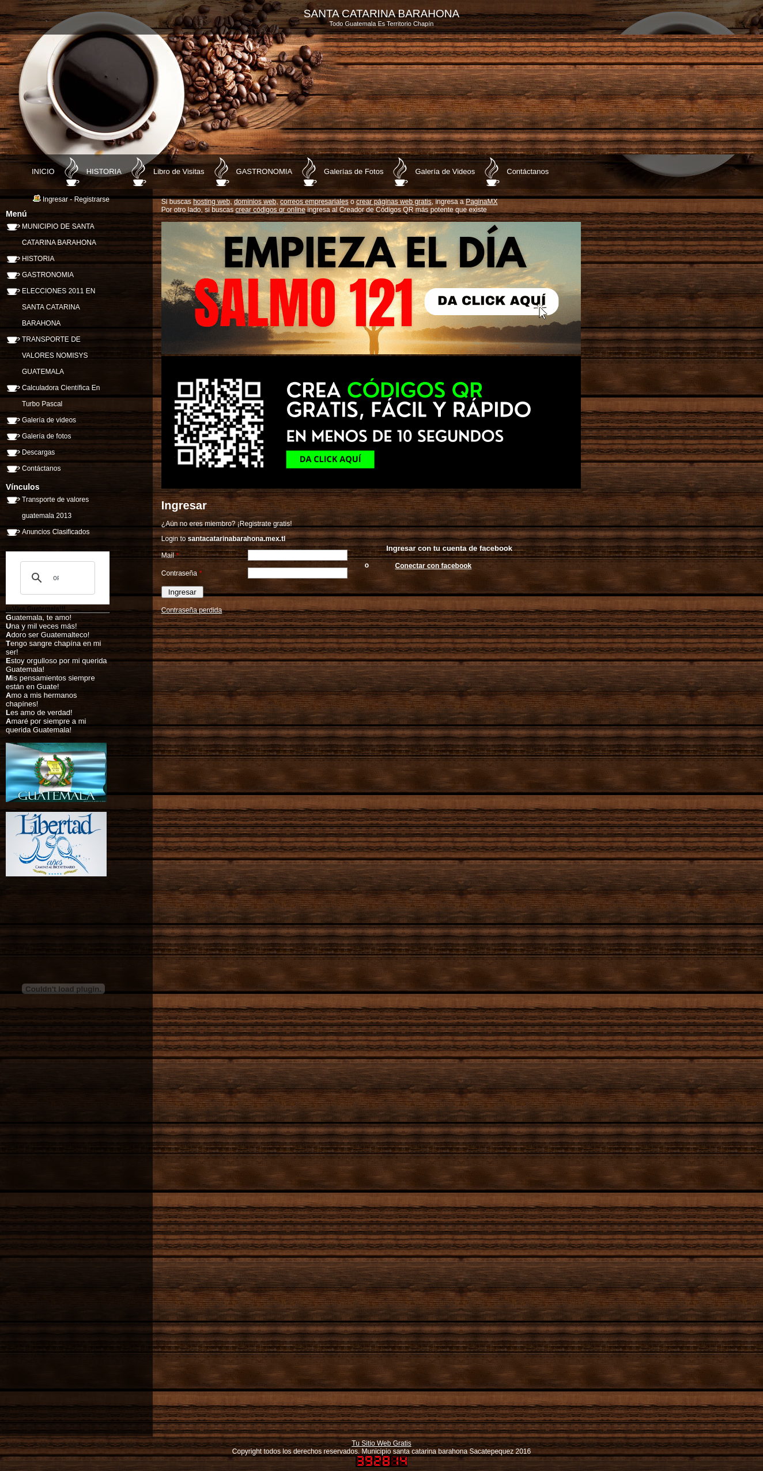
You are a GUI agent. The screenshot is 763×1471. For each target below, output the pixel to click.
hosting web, (212, 202)
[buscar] (56, 578)
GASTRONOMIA (264, 171)
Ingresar (55, 199)
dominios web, (256, 202)
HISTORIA (104, 171)
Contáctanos (528, 171)
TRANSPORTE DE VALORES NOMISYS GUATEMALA (55, 355)
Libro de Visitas (179, 171)
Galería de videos (49, 420)
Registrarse (91, 199)
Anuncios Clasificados (55, 532)
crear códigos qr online (270, 210)
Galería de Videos (445, 171)
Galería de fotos (46, 436)
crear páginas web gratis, (394, 202)
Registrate (255, 524)
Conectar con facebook (433, 566)
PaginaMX (481, 202)
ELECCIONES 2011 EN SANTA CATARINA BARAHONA (58, 307)
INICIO (43, 171)
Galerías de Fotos (353, 171)
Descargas (38, 452)
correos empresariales (314, 202)
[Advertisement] (92, 1256)
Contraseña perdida (191, 610)
